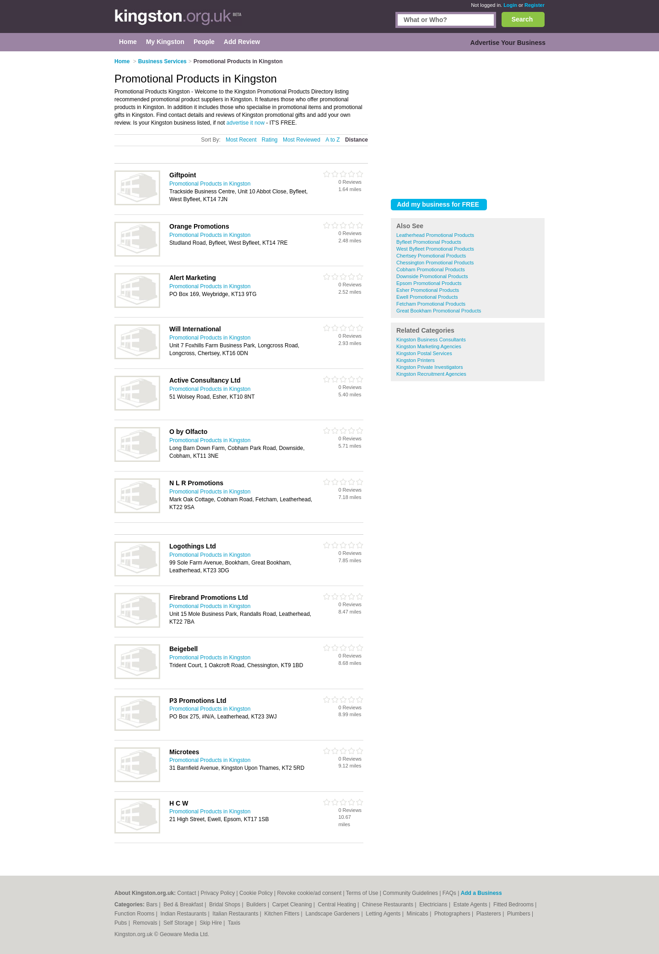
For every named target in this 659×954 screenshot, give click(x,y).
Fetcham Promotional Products (430, 304)
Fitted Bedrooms (514, 904)
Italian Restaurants (235, 913)
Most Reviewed (301, 140)
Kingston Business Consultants (431, 339)
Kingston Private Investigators (429, 367)
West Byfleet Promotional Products (435, 249)
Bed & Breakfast (184, 904)
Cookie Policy (256, 893)
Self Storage (179, 923)
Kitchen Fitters (283, 913)
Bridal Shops (225, 904)
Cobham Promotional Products (430, 269)
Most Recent (241, 140)
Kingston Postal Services (424, 353)
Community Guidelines (410, 893)
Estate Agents (471, 904)
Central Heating (338, 904)
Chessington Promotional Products (435, 262)
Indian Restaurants (184, 913)
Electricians (434, 904)
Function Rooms (135, 913)
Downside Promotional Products (432, 276)
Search (522, 19)
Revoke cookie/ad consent (309, 893)
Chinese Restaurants (388, 904)
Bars (152, 904)
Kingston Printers (415, 360)
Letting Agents (384, 913)
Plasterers (489, 913)
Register (534, 5)
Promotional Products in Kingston (209, 184)
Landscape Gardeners (333, 913)
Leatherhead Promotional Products (435, 235)
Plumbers (519, 913)
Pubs (121, 923)
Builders (257, 904)
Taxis (234, 923)
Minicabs (418, 913)
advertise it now (246, 123)
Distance (356, 140)
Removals (146, 923)
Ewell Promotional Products (427, 297)
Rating (270, 140)
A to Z (332, 140)
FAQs (449, 893)
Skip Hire (211, 923)
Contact (186, 893)
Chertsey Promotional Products (431, 255)
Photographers (453, 913)
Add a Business (481, 893)
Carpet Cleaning (292, 904)
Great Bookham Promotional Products (438, 310)
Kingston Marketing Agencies (428, 346)
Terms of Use (362, 893)
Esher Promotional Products (427, 290)
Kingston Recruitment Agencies (431, 374)
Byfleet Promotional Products (428, 242)
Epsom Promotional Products (428, 283)
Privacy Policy (217, 893)
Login (510, 5)
